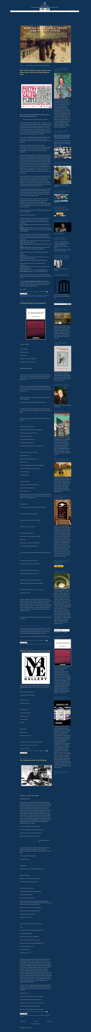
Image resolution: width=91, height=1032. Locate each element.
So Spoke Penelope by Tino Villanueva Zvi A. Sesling (37, 644)
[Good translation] (42, 9)
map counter (57, 202)
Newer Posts (23, 1021)
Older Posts (49, 1021)
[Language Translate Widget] (62, 630)
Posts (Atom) (29, 1027)
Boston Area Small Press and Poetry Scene (45, 29)
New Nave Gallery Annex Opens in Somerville (35, 651)
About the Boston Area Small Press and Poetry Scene (38, 65)
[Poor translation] (47, 9)
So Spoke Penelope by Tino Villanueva (33, 303)
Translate (63, 632)
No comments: (41, 291)
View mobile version (35, 1023)
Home (22, 65)
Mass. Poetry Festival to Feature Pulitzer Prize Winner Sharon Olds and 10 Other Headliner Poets (35, 72)
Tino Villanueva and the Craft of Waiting (33, 760)
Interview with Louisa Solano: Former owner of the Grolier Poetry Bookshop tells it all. (62, 136)
